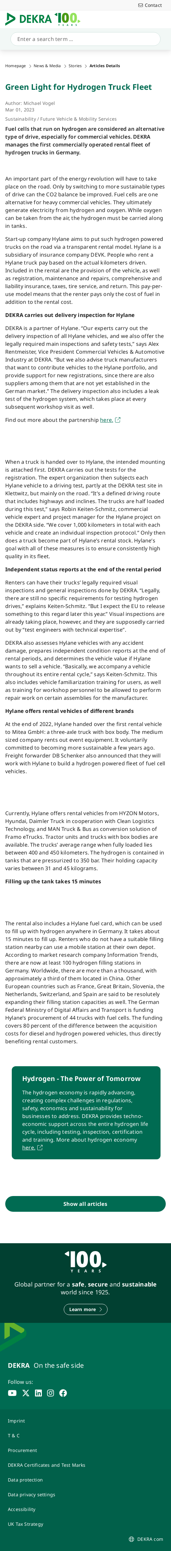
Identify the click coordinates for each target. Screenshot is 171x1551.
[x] (26, 1393)
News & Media (47, 66)
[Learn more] (86, 1309)
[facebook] (63, 1393)
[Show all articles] (85, 1204)
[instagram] (50, 1393)
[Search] (84, 39)
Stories (75, 66)
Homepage (15, 66)
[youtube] (12, 1393)
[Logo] (45, 19)
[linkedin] (38, 1393)
